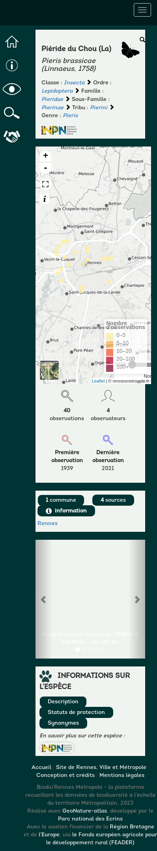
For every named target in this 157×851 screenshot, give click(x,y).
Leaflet (98, 381)
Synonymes (63, 723)
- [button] (45, 168)
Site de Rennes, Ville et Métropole (101, 768)
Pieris (70, 116)
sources (113, 500)
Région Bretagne (132, 827)
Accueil (41, 768)
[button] (57, 748)
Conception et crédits (65, 776)
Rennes (47, 524)
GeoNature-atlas (84, 811)
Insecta (74, 83)
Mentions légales (121, 776)
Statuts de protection (76, 713)
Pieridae (52, 100)
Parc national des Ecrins (90, 819)
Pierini (98, 108)
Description (63, 702)
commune (61, 500)
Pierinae (52, 108)
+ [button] (45, 156)
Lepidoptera (57, 91)
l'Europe (49, 835)
